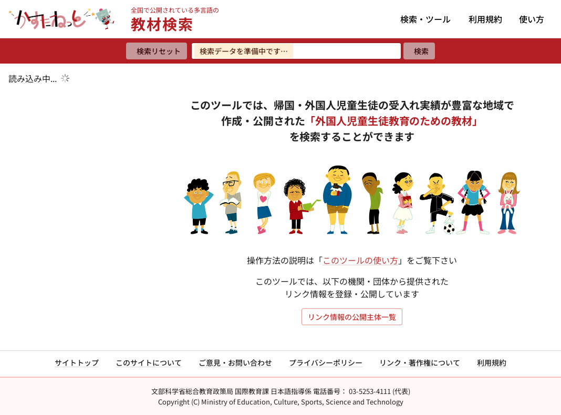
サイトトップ (77, 362)
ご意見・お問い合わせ (235, 362)
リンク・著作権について (419, 362)
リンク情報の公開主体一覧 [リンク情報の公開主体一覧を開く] (352, 317)
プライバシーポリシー (325, 362)
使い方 (531, 19)
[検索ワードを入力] (296, 51)
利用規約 (485, 19)
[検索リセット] (156, 51)
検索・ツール (425, 19)
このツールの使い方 (360, 260)
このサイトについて (149, 362)
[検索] (419, 51)
